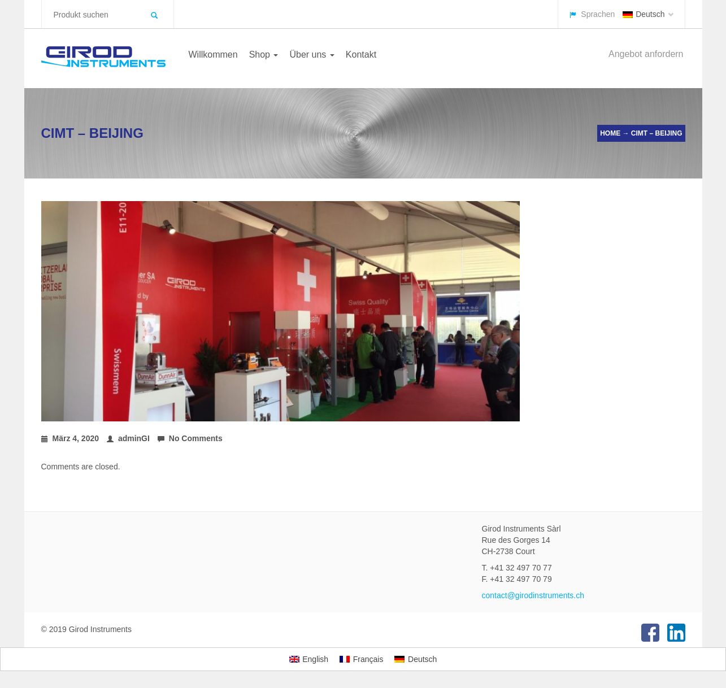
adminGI (128, 438)
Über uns (311, 54)
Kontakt (361, 54)
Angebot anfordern (646, 54)
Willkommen (213, 54)
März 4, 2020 (70, 438)
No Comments (190, 438)
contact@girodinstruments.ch (533, 595)
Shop (264, 54)
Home (610, 133)
